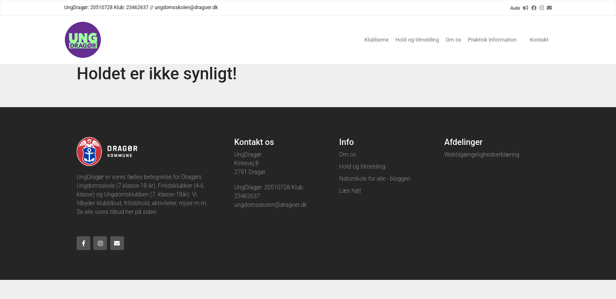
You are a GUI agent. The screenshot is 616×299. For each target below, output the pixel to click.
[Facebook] (533, 7)
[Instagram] (541, 7)
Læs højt (350, 190)
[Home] (83, 40)
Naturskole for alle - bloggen (374, 178)
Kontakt (539, 40)
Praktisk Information (492, 40)
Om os (453, 40)
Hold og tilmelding (417, 40)
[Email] (549, 7)
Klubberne (376, 40)
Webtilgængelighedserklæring (481, 154)
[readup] (526, 7)
